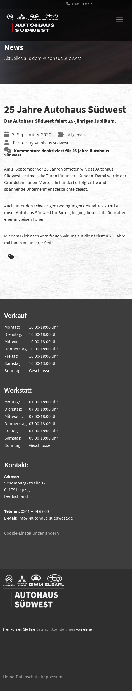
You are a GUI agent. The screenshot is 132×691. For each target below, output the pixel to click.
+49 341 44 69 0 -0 (79, 4)
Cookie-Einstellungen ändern (31, 533)
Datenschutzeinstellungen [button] (55, 629)
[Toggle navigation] (120, 19)
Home (8, 676)
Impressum (51, 676)
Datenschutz (27, 676)
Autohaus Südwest (51, 143)
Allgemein (77, 134)
